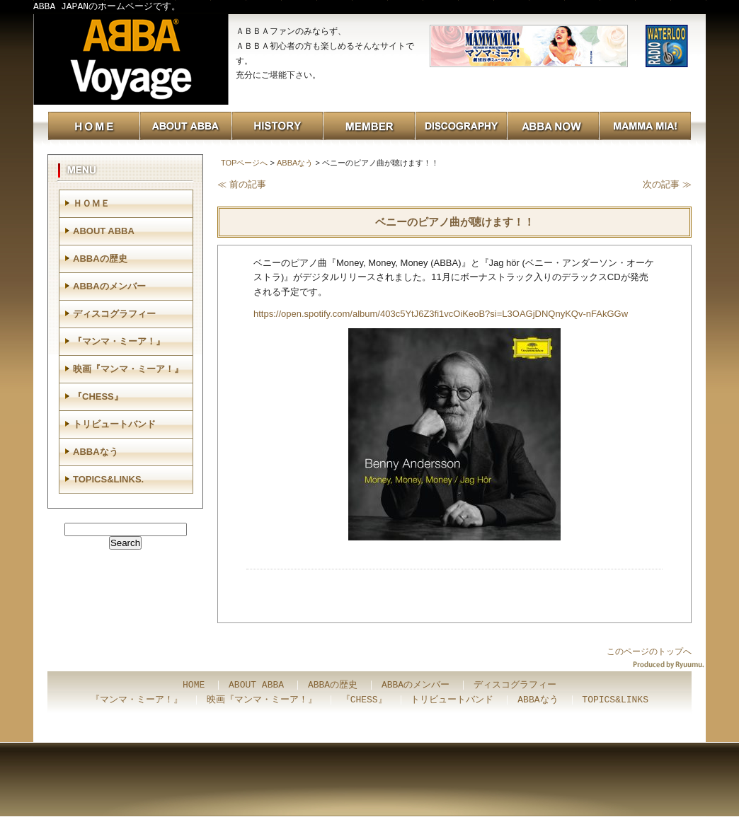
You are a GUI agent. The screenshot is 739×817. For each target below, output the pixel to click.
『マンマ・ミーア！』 (119, 341)
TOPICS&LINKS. (108, 479)
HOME (194, 685)
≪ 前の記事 (241, 184)
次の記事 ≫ (667, 184)
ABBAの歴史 (100, 258)
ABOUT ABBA (103, 231)
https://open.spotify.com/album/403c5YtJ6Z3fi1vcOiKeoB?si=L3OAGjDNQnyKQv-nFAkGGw (440, 313)
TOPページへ (244, 162)
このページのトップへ (649, 651)
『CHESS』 (98, 396)
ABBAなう (295, 162)
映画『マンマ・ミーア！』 (128, 369)
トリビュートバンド (114, 424)
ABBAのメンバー (109, 286)
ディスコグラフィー (114, 313)
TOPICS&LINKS (615, 700)
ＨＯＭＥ (91, 203)
